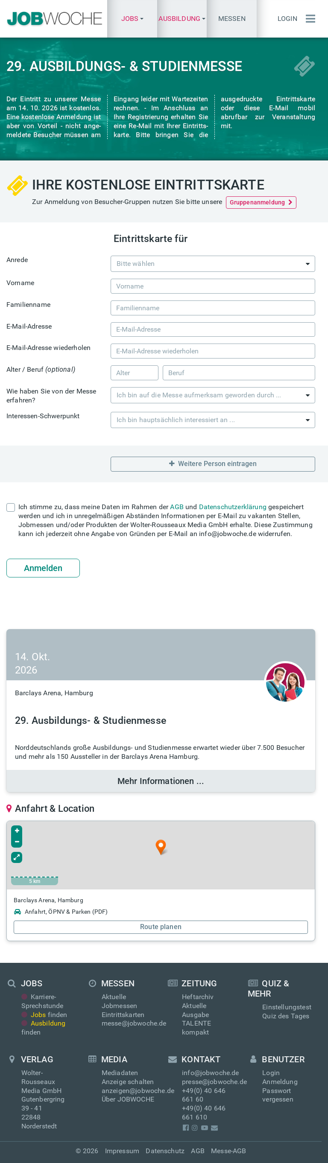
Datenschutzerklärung (232, 507)
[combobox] (213, 264)
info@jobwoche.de (210, 1073)
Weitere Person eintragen (213, 464)
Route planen (161, 927)
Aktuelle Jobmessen (119, 1001)
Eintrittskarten (123, 1015)
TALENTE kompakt (196, 1027)
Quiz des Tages (285, 1016)
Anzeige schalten (128, 1082)
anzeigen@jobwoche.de (138, 1091)
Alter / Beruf (40, 369)
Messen (232, 19)
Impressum (122, 1151)
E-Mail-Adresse (29, 326)
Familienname (28, 304)
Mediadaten (120, 1073)
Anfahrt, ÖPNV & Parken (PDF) (61, 911)
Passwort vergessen (277, 1095)
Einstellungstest (286, 1007)
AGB (176, 507)
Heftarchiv (198, 997)
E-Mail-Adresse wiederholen (48, 348)
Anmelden (43, 568)
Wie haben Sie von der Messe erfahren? (51, 395)
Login (287, 19)
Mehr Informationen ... (161, 781)
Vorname (20, 283)
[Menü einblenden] (308, 19)
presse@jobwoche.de (214, 1082)
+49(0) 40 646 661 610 (204, 1112)
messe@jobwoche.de (134, 1023)
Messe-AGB (228, 1151)
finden (44, 1015)
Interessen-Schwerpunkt (43, 416)
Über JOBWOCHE (128, 1099)
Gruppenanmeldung (261, 202)
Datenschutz (165, 1151)
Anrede (17, 260)
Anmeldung (279, 1082)
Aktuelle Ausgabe (195, 1010)
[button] (132, 19)
